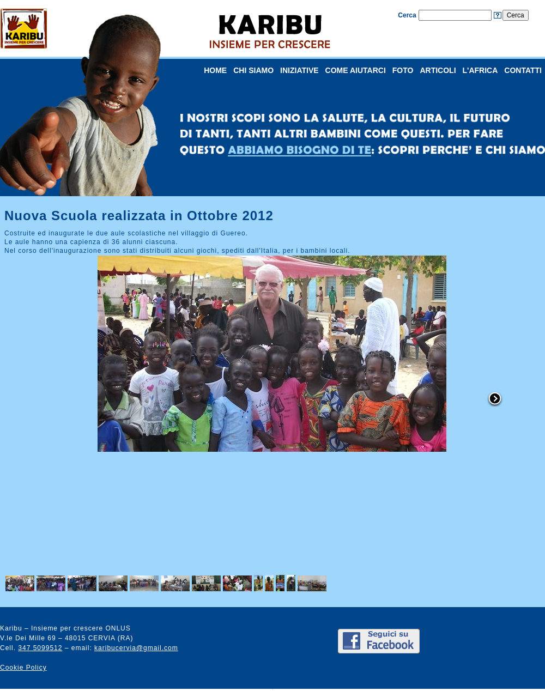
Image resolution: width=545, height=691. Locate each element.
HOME (215, 70)
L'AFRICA (480, 70)
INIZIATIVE (299, 70)
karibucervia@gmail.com (136, 648)
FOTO (403, 70)
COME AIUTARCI (355, 70)
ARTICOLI (438, 70)
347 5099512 (40, 648)
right (495, 399)
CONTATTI (523, 70)
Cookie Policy (23, 667)
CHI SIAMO (253, 70)
